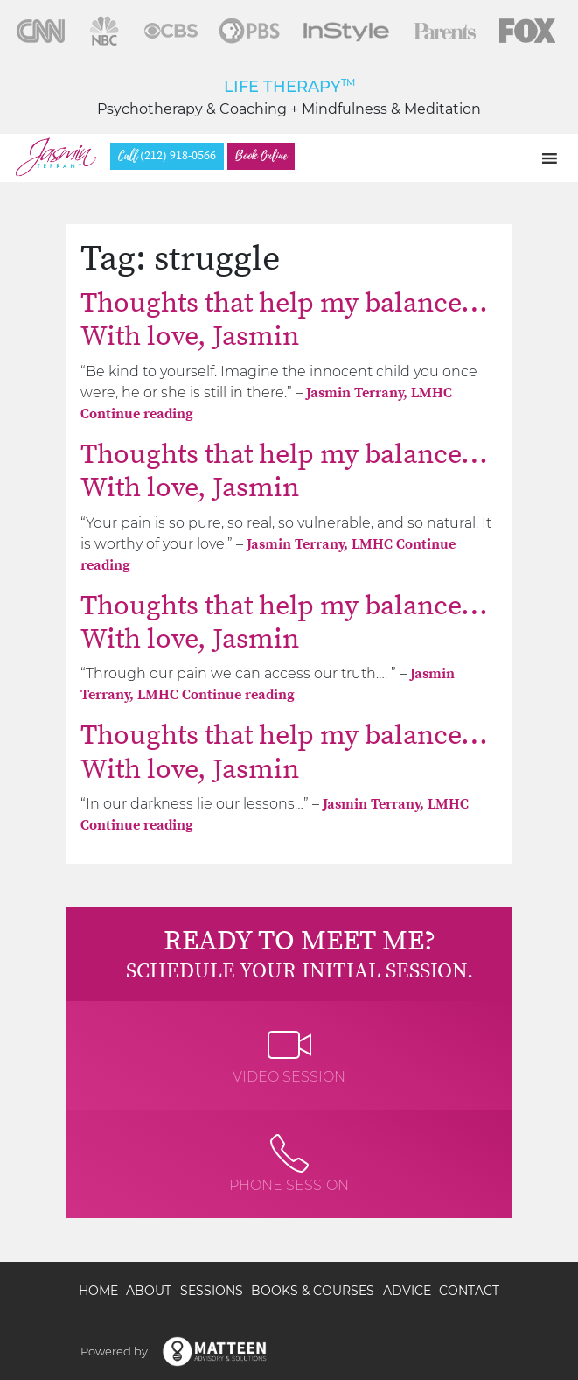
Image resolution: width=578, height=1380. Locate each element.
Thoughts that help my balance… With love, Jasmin (284, 320)
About (148, 1291)
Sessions (211, 1291)
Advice (407, 1291)
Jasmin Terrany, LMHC (379, 393)
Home (98, 1291)
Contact (469, 1291)
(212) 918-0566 (167, 156)
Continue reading (136, 414)
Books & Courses (312, 1291)
